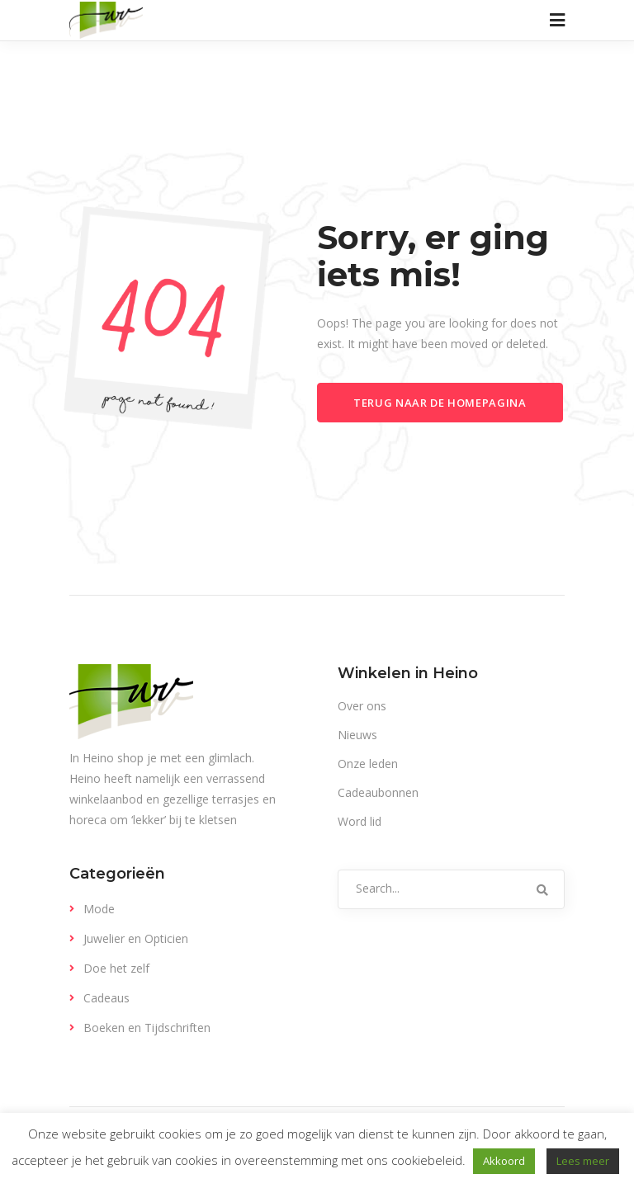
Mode (99, 909)
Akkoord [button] (504, 1160)
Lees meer (582, 1160)
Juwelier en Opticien (135, 938)
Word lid (359, 821)
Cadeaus (106, 998)
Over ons (362, 706)
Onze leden (368, 763)
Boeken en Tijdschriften (147, 1027)
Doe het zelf (116, 968)
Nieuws (357, 734)
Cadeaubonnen (378, 792)
